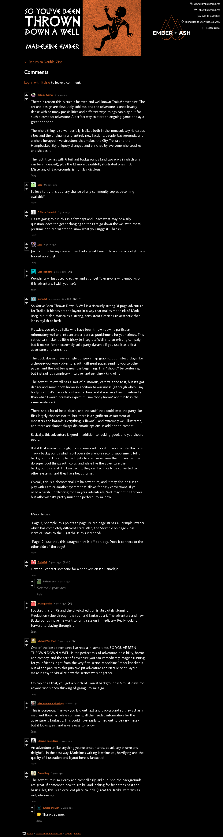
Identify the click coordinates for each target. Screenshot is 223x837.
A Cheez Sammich (47, 212)
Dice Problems (45, 271)
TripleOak (42, 562)
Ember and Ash (51, 807)
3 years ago (64, 212)
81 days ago (61, 94)
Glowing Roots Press (48, 740)
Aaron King (43, 773)
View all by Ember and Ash (49, 833)
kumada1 (42, 298)
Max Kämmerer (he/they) (51, 703)
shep (40, 244)
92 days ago (50, 184)
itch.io (30, 833)
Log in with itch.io (37, 82)
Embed (77, 833)
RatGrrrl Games (45, 94)
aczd (40, 184)
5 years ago (60, 271)
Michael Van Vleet (47, 640)
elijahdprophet (45, 603)
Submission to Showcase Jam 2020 (200, 21)
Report (68, 833)
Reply (33, 175)
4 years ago (50, 244)
